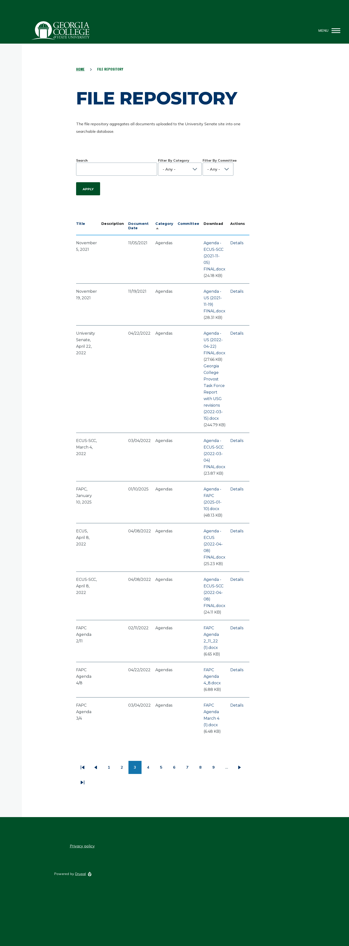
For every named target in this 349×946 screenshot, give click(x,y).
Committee (188, 223)
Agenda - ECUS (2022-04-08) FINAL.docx (214, 544)
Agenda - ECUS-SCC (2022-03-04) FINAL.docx (214, 453)
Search (82, 160)
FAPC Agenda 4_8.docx (212, 676)
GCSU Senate (61, 30)
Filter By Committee (220, 160)
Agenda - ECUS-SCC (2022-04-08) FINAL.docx (214, 592)
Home (80, 68)
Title (80, 223)
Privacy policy (82, 846)
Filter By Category (173, 160)
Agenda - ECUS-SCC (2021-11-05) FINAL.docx (214, 256)
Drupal (80, 874)
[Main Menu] (328, 30)
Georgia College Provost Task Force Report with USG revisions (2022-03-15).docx (214, 392)
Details (236, 243)
